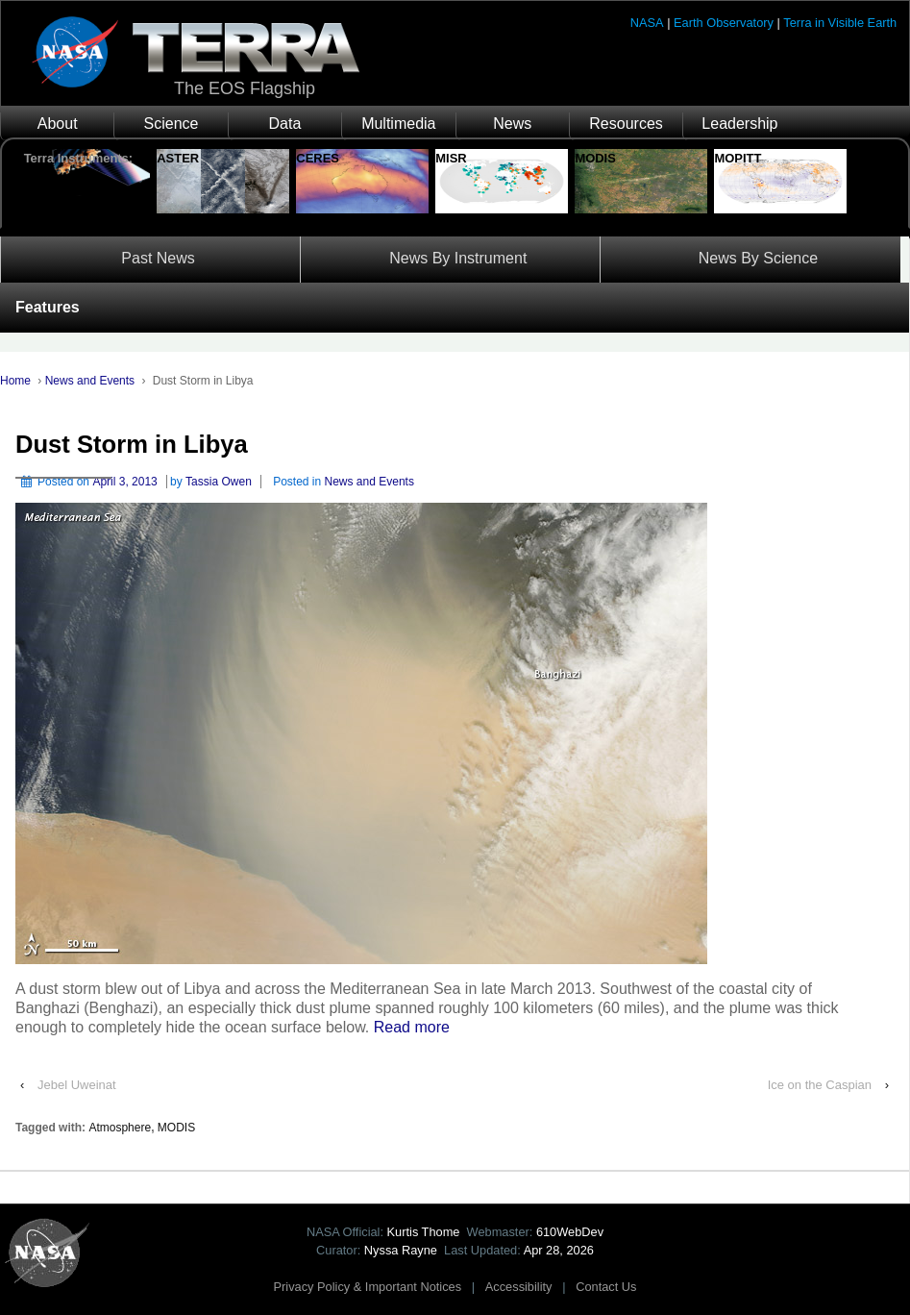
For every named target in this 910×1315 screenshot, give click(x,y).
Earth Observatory (724, 22)
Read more (412, 1027)
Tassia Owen (218, 481)
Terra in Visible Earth (840, 22)
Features (47, 307)
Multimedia (398, 123)
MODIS (176, 1127)
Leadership (739, 123)
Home (15, 380)
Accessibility (519, 1286)
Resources (625, 123)
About (57, 123)
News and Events (90, 380)
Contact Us (606, 1286)
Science (171, 123)
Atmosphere (119, 1127)
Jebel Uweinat (76, 1085)
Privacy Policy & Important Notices (368, 1286)
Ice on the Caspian (820, 1085)
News (512, 123)
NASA (647, 22)
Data (285, 123)
